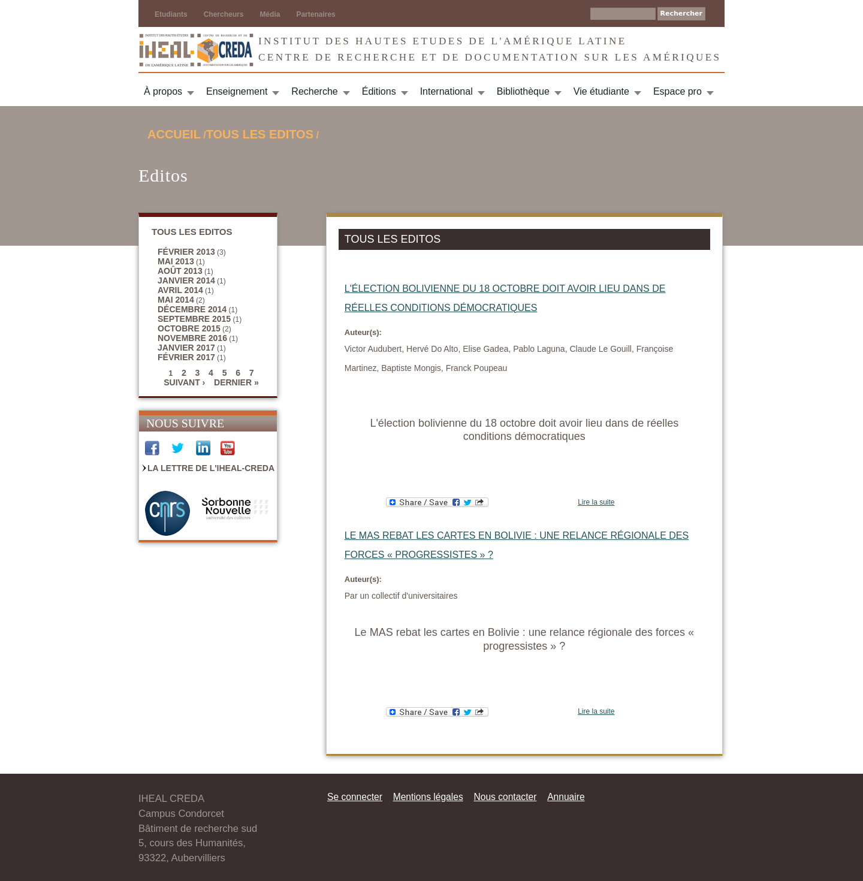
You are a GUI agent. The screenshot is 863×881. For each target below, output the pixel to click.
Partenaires (315, 14)
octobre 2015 (189, 328)
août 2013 (180, 271)
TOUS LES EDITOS (259, 134)
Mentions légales (428, 797)
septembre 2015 (194, 319)
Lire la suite (596, 502)
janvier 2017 (186, 347)
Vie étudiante (601, 91)
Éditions (379, 91)
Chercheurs (224, 14)
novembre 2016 (192, 338)
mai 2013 (176, 261)
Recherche (314, 91)
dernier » (236, 382)
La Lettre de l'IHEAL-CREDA (210, 468)
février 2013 (186, 252)
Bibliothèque (523, 91)
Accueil (174, 134)
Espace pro (677, 91)
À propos (163, 91)
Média (269, 14)
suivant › (184, 382)
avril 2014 (180, 290)
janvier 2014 (186, 280)
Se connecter (354, 797)
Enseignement (236, 91)
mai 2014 (176, 299)
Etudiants (171, 14)
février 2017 (186, 357)
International (446, 91)
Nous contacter (504, 797)
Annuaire (565, 797)
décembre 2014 (192, 309)
